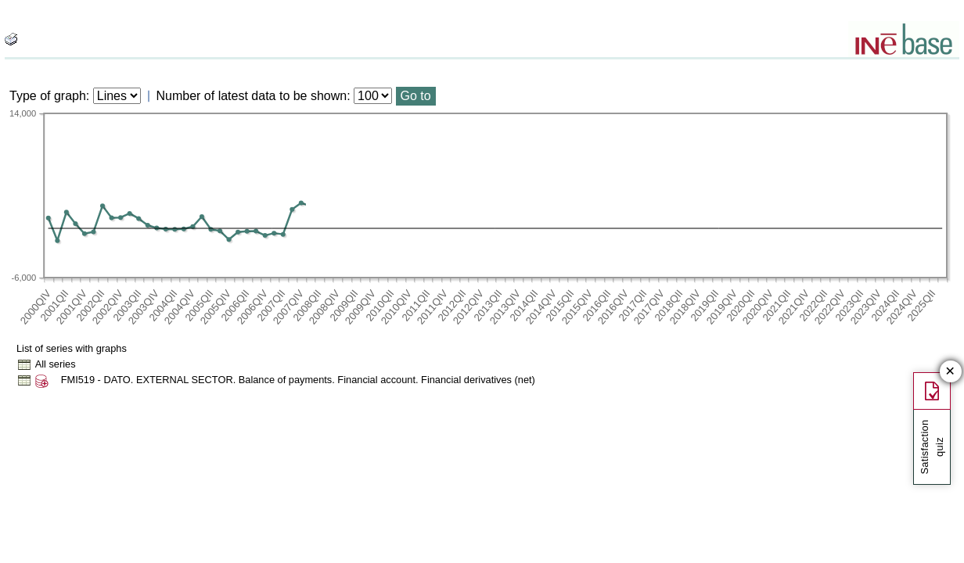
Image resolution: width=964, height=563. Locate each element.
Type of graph (47, 95)
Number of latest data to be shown (251, 95)
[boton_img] (11, 39)
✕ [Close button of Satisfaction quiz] (950, 372)
